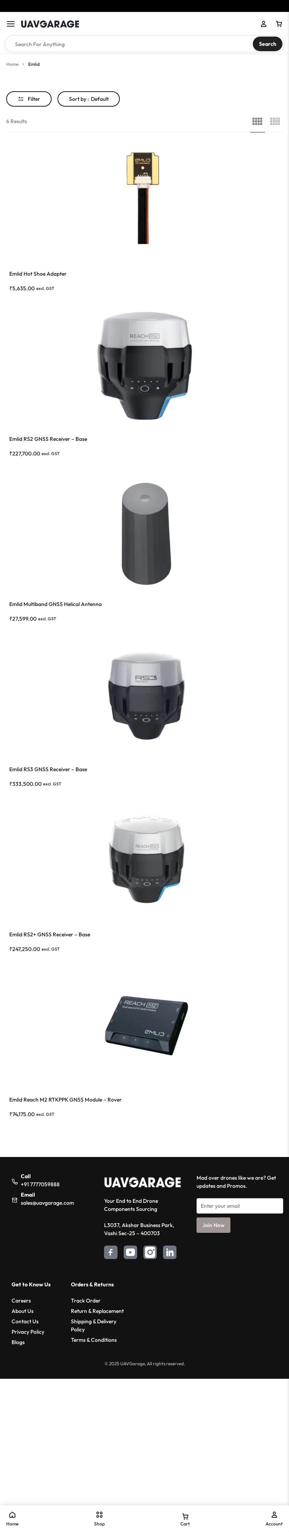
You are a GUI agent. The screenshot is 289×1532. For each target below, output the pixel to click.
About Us (23, 1311)
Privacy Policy (28, 1331)
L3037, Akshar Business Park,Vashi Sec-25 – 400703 (139, 1229)
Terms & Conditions (94, 1339)
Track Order (86, 1300)
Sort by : (89, 99)
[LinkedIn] (169, 1253)
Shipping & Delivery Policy (93, 1325)
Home (12, 64)
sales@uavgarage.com (47, 1202)
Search (267, 43)
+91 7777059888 (40, 1184)
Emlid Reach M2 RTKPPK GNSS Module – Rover (65, 1099)
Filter (29, 98)
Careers (21, 1300)
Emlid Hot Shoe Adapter (38, 273)
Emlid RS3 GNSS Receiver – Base (48, 769)
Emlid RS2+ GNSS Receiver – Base (49, 934)
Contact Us (25, 1321)
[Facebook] (111, 1253)
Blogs (18, 1342)
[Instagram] (150, 1253)
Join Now (213, 1225)
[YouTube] (130, 1253)
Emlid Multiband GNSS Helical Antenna (55, 604)
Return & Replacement (97, 1311)
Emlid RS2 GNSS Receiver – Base (48, 438)
